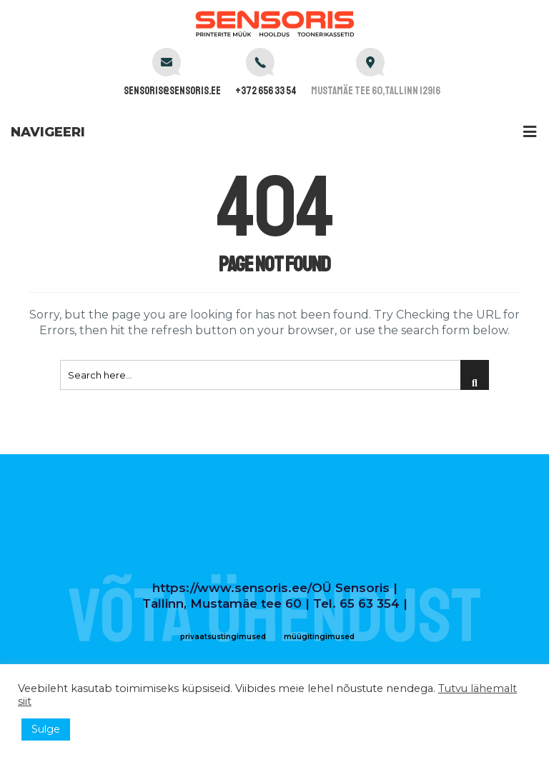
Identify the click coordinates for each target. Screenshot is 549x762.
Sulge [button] (45, 729)
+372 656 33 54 (266, 91)
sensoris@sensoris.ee (172, 91)
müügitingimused (319, 636)
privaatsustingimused (223, 636)
